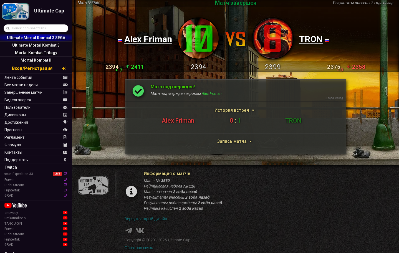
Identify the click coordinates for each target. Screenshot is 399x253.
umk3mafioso (35, 218)
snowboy (35, 213)
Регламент (35, 137)
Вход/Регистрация (39, 68)
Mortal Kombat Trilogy (36, 52)
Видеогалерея (35, 100)
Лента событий (35, 77)
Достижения (35, 122)
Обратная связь (138, 248)
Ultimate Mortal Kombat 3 (36, 45)
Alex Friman (148, 39)
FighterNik (35, 190)
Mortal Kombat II (36, 60)
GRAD (35, 196)
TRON (311, 39)
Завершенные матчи (35, 92)
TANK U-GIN (35, 224)
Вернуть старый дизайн (145, 219)
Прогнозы (35, 130)
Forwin (35, 180)
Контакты (35, 152)
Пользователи (35, 107)
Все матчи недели (35, 85)
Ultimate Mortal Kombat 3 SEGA (36, 38)
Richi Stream (35, 185)
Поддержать (35, 160)
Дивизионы (35, 115)
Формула (35, 145)
